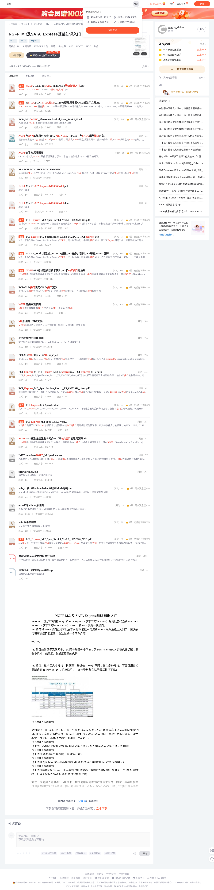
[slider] (23, 853)
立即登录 (112, 30)
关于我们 (52, 878)
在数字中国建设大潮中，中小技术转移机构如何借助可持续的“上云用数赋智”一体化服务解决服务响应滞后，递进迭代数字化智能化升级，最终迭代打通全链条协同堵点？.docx (182, 115)
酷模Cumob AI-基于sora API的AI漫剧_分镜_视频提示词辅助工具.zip (182, 170)
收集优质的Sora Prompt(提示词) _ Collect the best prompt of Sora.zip (182, 164)
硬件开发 (38, 24)
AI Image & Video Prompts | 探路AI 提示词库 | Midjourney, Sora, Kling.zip (182, 198)
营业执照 (108, 886)
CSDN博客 (124, 874)
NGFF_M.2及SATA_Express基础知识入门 (45, 35)
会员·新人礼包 (156, 3)
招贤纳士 (64, 878)
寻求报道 (87, 878)
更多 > (203, 44)
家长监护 (133, 883)
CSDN (100, 874)
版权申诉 (85, 886)
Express (35, 41)
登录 (136, 4)
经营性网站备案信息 (86, 883)
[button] (146, 66)
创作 (202, 4)
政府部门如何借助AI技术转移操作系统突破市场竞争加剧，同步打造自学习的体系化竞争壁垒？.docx (182, 129)
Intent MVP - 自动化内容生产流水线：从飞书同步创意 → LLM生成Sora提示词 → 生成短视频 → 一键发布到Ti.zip (182, 191)
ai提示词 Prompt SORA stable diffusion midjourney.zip (182, 184)
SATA (23, 41)
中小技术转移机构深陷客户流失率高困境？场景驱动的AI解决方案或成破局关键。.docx (182, 143)
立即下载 (103, 808)
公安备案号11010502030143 (25, 883)
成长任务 (182, 3)
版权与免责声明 (72, 886)
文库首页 (13, 24)
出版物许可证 (96, 886)
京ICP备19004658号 (45, 883)
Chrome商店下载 (180, 883)
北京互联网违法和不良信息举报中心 (111, 883)
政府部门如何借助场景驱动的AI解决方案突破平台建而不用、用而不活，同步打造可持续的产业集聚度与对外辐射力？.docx (182, 136)
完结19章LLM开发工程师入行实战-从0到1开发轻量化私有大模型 (182, 157)
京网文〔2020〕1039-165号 (65, 883)
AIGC (88, 47)
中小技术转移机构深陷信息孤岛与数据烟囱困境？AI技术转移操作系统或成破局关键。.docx (182, 150)
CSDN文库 (111, 874)
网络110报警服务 (146, 883)
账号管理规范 (195, 883)
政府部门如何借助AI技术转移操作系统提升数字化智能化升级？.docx (182, 122)
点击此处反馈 (167, 235)
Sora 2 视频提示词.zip (169, 205)
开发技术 (25, 24)
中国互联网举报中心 (163, 883)
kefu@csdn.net (122, 878)
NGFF (13, 41)
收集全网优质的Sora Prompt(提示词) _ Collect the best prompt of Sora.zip (182, 177)
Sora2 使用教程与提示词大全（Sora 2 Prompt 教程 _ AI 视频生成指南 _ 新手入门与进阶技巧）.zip (182, 212)
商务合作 (75, 878)
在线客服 (140, 878)
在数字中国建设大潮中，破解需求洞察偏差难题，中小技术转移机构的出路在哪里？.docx (182, 109)
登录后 (82, 801)
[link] (13, 24)
